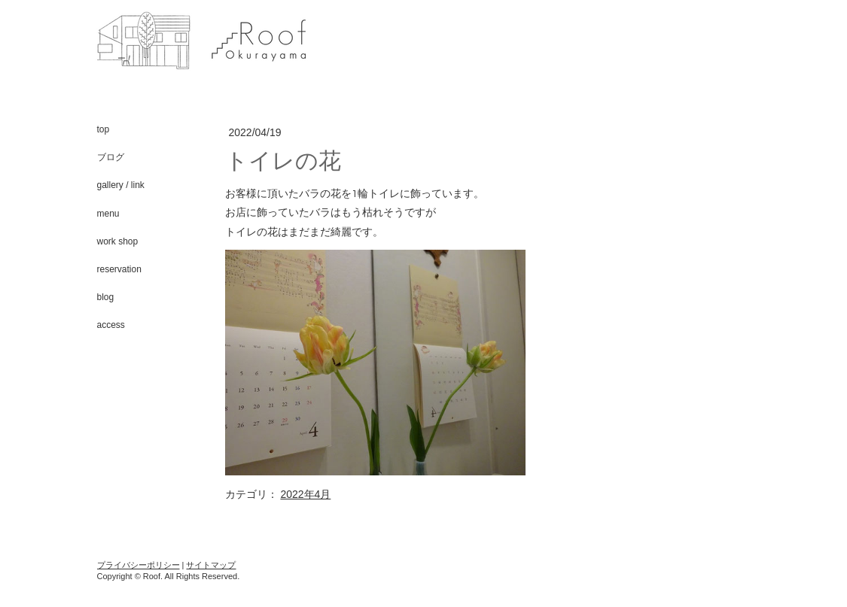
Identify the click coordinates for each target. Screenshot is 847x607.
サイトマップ (211, 564)
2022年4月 (305, 494)
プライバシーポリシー (138, 564)
